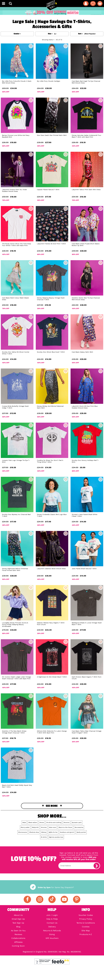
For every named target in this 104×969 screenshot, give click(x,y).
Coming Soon (18, 946)
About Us (18, 915)
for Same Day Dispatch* (52, 887)
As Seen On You (18, 931)
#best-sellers (32, 822)
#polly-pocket (81, 832)
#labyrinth (35, 827)
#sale (24, 822)
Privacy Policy (85, 919)
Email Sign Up (18, 919)
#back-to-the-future (65, 827)
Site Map (86, 931)
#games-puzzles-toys (56, 837)
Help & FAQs (52, 919)
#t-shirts (44, 837)
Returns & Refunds (52, 931)
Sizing (52, 934)
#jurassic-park (77, 822)
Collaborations (18, 938)
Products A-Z (85, 934)
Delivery (52, 927)
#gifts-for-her (53, 832)
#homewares (22, 832)
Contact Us (52, 923)
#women (66, 822)
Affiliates (18, 942)
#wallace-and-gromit (67, 832)
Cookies (85, 927)
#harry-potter (25, 827)
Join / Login (52, 915)
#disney (43, 832)
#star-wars (52, 827)
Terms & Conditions (86, 923)
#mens (42, 822)
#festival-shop (34, 832)
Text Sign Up (18, 923)
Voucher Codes (86, 915)
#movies (44, 827)
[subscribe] (97, 866)
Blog (18, 927)
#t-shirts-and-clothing (53, 822)
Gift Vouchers (52, 938)
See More (52, 806)
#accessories (79, 827)
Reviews (18, 934)
